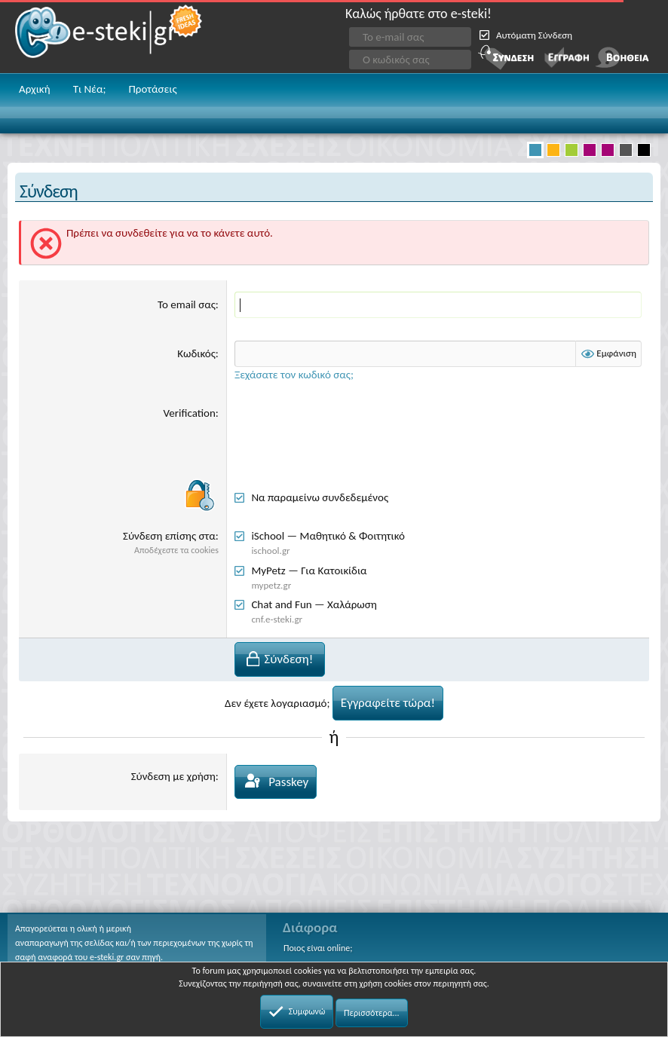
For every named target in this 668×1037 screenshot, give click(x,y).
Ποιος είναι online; (317, 948)
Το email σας (187, 304)
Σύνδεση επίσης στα (169, 536)
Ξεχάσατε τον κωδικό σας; (294, 374)
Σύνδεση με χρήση (173, 776)
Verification (190, 413)
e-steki (109, 37)
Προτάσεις (152, 89)
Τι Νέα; (89, 89)
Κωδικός (196, 353)
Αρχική (35, 89)
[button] (643, 90)
